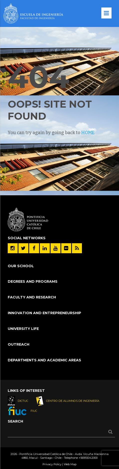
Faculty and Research (32, 297)
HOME (88, 132)
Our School (21, 266)
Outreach (18, 344)
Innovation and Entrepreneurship (44, 313)
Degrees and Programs (33, 281)
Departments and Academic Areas (44, 360)
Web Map (70, 464)
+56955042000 (88, 458)
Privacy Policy (52, 464)
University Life (23, 328)
